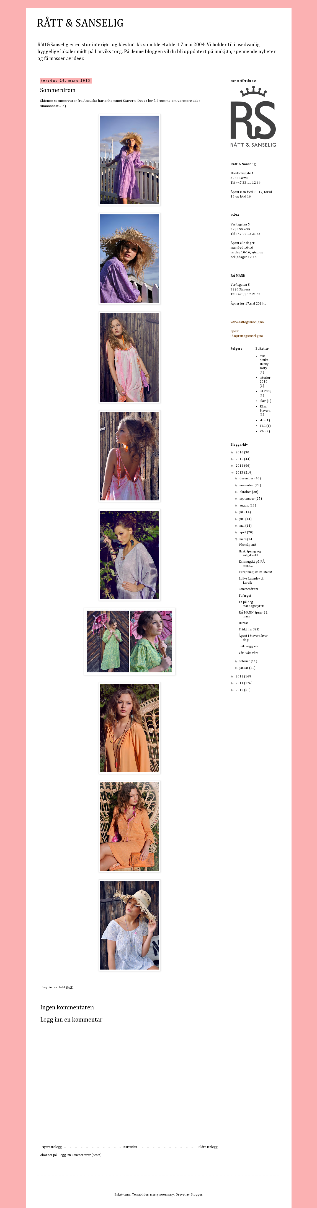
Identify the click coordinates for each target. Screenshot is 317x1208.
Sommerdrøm (248, 589)
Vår (262, 431)
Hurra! (243, 623)
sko (262, 420)
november (247, 485)
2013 (240, 472)
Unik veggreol (249, 646)
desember (246, 478)
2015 (240, 459)
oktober (245, 492)
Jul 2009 (266, 391)
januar (244, 668)
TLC (263, 426)
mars (243, 539)
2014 (240, 465)
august (244, 505)
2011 (240, 683)
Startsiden (130, 1147)
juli (241, 512)
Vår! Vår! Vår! (248, 653)
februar (245, 661)
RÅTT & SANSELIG (80, 23)
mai (242, 526)
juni (242, 519)
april (243, 532)
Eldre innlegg (208, 1147)
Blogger (196, 1194)
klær (263, 401)
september (247, 498)
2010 (240, 690)
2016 (240, 452)
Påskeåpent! (247, 545)
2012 (240, 676)
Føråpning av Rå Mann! (255, 572)
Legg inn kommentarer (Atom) (80, 1155)
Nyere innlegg (52, 1147)
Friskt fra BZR (249, 629)
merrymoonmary (162, 1194)
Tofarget (245, 595)
